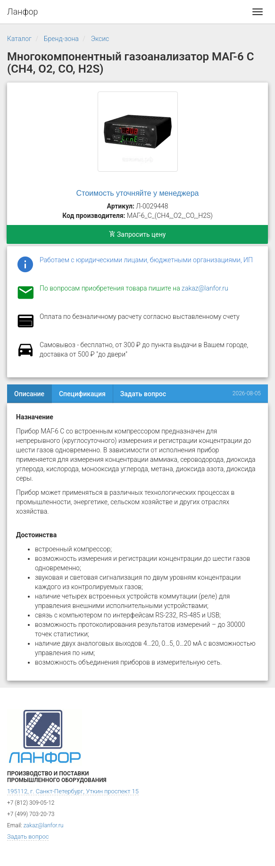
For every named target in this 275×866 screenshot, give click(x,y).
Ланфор (22, 12)
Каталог (19, 38)
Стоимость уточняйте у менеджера (137, 193)
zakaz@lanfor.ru (205, 288)
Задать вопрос (143, 394)
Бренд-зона (61, 38)
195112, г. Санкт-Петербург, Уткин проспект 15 (73, 791)
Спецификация (82, 394)
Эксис (100, 38)
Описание (29, 394)
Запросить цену (137, 234)
